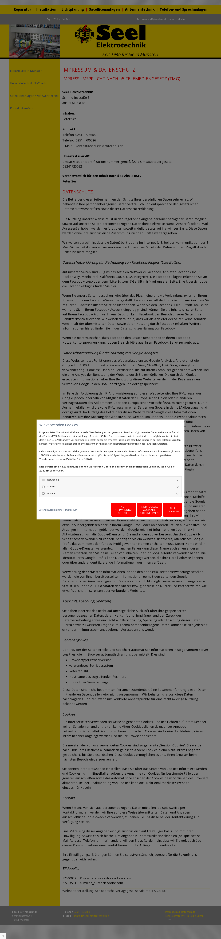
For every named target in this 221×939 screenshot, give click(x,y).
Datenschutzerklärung (50, 509)
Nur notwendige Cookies (100, 509)
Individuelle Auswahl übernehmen (133, 510)
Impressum (71, 509)
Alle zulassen (166, 509)
